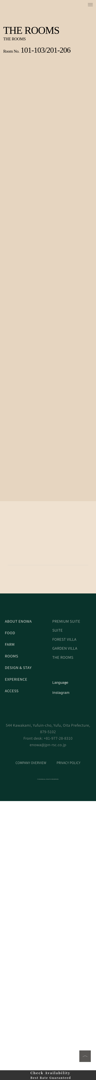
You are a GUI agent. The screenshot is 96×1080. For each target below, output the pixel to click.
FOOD (10, 893)
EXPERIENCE (16, 939)
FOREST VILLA (64, 899)
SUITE (57, 890)
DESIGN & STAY (18, 928)
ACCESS (11, 951)
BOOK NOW (48, 664)
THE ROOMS (62, 917)
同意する (48, 1073)
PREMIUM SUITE (66, 881)
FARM (10, 904)
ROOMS (11, 916)
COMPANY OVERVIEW (31, 1041)
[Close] (93, 1050)
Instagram (61, 953)
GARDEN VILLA (65, 908)
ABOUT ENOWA (18, 881)
